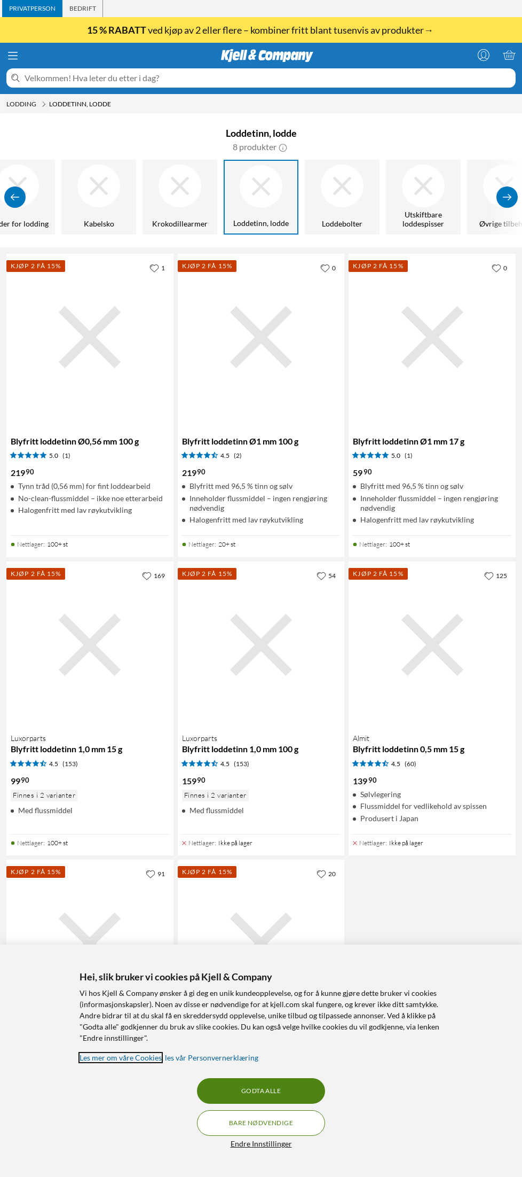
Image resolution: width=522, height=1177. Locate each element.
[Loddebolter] (342, 197)
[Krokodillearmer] (180, 197)
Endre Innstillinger (261, 1143)
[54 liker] (326, 575)
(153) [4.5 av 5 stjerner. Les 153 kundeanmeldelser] (70, 764)
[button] (282, 147)
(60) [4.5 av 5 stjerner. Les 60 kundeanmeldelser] (410, 764)
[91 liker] (155, 873)
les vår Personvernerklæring (211, 1057)
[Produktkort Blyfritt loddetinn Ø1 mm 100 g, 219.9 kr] (261, 337)
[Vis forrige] (15, 197)
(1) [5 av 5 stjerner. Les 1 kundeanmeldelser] (66, 455)
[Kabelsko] (99, 197)
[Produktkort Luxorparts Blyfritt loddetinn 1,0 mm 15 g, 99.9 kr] (89, 645)
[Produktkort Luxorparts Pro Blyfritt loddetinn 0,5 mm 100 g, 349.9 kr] (89, 943)
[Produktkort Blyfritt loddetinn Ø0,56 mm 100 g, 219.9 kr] (89, 337)
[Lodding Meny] (43, 104)
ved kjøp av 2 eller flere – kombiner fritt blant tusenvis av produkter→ (261, 30)
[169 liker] (153, 575)
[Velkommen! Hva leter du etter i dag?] (268, 78)
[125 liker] (495, 575)
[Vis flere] (507, 197)
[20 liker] (326, 873)
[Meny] (13, 55)
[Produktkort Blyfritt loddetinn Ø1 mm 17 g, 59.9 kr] (432, 337)
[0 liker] (328, 267)
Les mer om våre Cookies (121, 1057)
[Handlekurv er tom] (509, 55)
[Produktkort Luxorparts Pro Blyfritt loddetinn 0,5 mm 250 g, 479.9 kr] (261, 943)
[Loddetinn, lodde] (261, 197)
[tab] (32, 8)
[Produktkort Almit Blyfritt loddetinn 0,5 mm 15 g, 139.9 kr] (432, 645)
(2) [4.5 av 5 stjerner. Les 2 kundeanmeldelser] (238, 455)
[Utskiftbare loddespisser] (424, 197)
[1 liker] (157, 267)
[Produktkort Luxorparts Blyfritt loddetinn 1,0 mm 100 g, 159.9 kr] (261, 645)
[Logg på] (483, 55)
